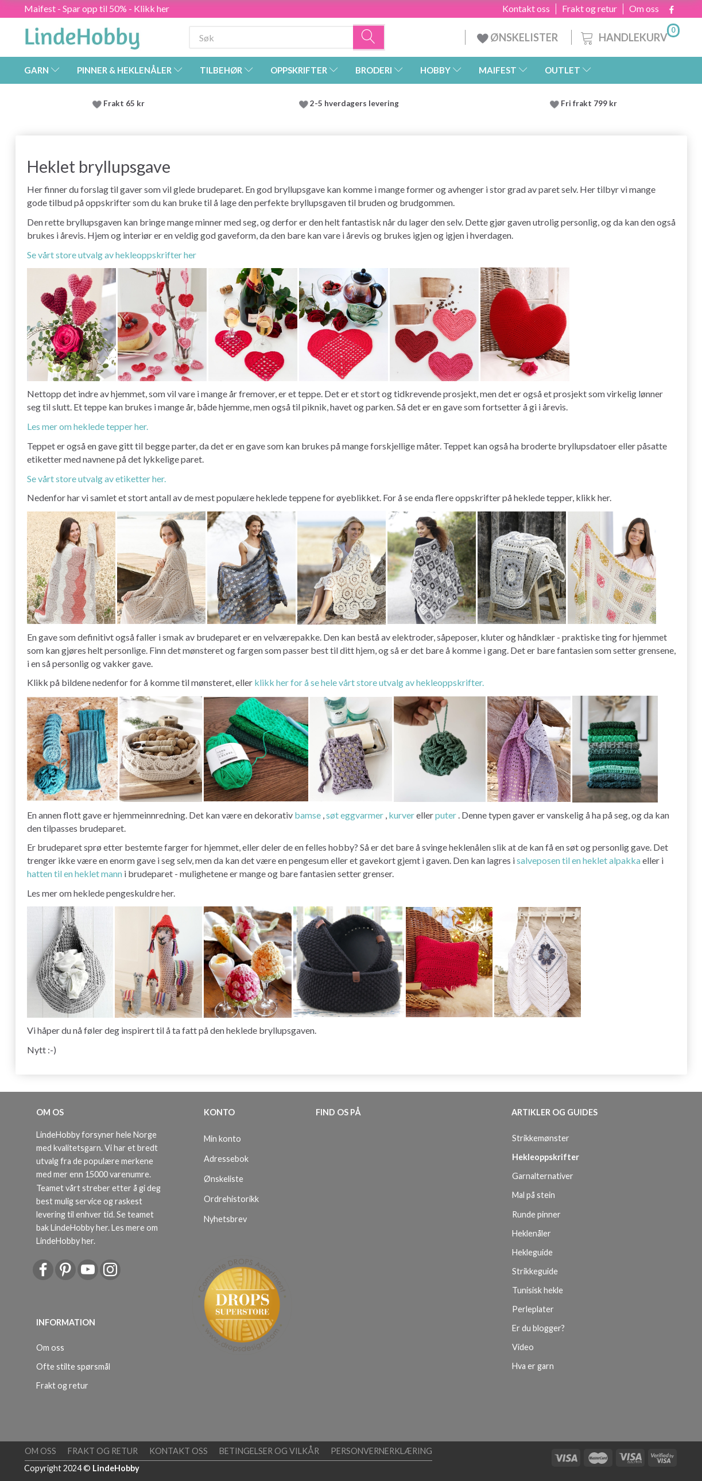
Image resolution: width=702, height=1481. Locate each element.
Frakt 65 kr (124, 103)
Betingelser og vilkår (269, 1451)
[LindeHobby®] (82, 35)
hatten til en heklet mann (74, 873)
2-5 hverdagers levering (356, 103)
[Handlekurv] (629, 35)
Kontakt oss (526, 8)
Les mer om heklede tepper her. (87, 426)
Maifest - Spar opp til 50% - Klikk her (96, 8)
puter (445, 814)
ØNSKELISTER (518, 37)
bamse (307, 814)
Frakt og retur (589, 8)
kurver (401, 814)
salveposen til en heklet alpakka (579, 860)
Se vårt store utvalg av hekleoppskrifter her (111, 254)
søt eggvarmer (354, 814)
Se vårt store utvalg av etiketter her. (96, 478)
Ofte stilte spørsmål (73, 1366)
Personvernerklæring (381, 1451)
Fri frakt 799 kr (588, 103)
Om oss (644, 8)
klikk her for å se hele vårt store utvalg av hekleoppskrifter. (369, 682)
